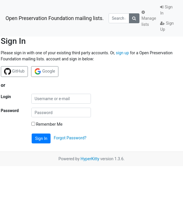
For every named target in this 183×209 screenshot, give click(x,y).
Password (10, 110)
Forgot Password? (70, 138)
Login (6, 96)
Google (44, 71)
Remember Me (47, 124)
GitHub (14, 71)
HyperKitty (89, 158)
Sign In (166, 10)
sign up (122, 53)
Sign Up (167, 26)
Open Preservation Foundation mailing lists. (55, 18)
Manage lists (148, 18)
